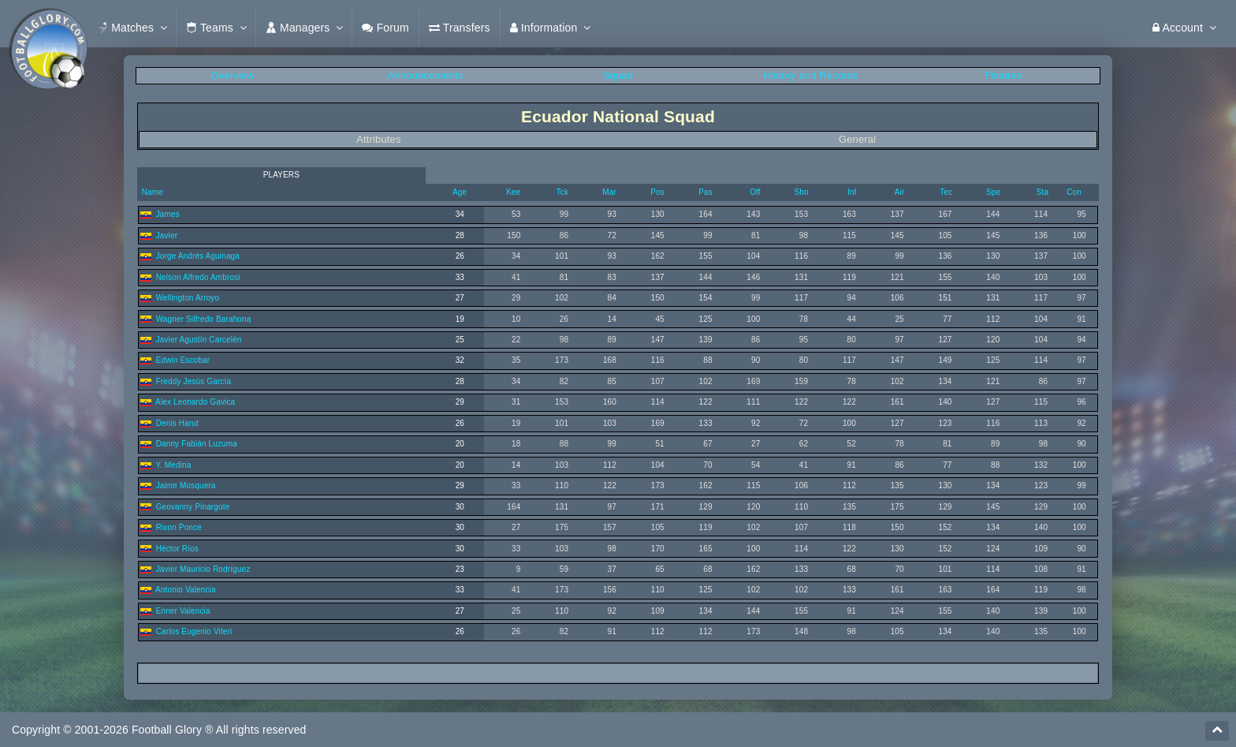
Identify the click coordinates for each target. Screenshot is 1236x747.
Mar (609, 192)
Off (755, 192)
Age (459, 192)
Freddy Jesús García (193, 381)
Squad (618, 75)
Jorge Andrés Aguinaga (198, 256)
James (168, 214)
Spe (993, 192)
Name (151, 192)
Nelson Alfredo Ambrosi (198, 277)
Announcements (426, 75)
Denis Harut (177, 423)
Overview (232, 75)
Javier (167, 235)
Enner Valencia (183, 611)
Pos (657, 192)
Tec (946, 192)
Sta (1042, 192)
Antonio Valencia (185, 589)
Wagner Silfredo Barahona (203, 319)
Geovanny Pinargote (193, 506)
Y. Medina (173, 465)
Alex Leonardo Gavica (195, 402)
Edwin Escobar (183, 360)
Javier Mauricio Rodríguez (203, 569)
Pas (705, 192)
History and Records (810, 75)
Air (900, 192)
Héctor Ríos (177, 548)
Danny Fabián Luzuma (196, 443)
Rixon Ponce (179, 527)
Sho (801, 192)
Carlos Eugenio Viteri (194, 631)
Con (1074, 192)
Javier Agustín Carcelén (199, 339)
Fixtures (1003, 75)
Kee (513, 192)
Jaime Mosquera (186, 485)
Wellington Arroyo (188, 297)
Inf (852, 192)
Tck (562, 192)
